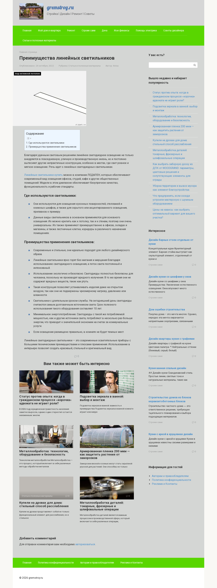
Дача (104, 30)
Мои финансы (121, 30)
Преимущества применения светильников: (52, 146)
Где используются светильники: (46, 142)
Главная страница (28, 52)
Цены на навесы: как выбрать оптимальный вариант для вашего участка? (174, 213)
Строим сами (88, 30)
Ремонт (71, 30)
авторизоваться (85, 544)
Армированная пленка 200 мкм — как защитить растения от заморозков (105, 454)
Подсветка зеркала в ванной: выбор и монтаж (102, 398)
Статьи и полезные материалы (39, 40)
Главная (27, 30)
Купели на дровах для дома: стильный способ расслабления (44, 504)
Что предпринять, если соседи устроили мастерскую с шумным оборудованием (173, 199)
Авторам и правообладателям (170, 476)
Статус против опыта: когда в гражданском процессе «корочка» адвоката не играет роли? (45, 400)
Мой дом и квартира (49, 30)
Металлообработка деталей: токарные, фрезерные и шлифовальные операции (102, 506)
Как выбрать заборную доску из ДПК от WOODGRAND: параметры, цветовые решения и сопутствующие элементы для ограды (173, 172)
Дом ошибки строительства (167, 309)
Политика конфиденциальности (171, 479)
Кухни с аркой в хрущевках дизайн (171, 434)
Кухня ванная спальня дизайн (167, 368)
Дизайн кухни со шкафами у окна (170, 276)
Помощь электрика (146, 30)
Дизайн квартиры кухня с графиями (171, 338)
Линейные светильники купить (43, 174)
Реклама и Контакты (164, 483)
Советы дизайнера (173, 30)
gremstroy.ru (60, 7)
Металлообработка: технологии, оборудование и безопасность (44, 452)
